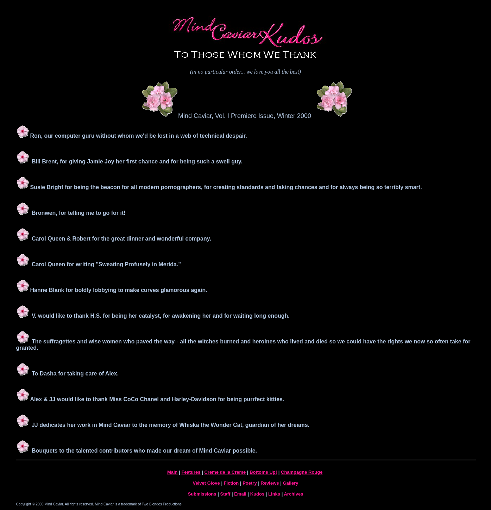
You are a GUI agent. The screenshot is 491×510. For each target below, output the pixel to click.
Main (172, 472)
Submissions (202, 494)
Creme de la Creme (225, 472)
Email (240, 494)
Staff (225, 494)
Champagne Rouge (301, 472)
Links (275, 494)
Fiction (231, 483)
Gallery (290, 483)
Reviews (270, 483)
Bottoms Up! (263, 472)
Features (190, 472)
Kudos (257, 494)
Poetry (250, 483)
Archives (293, 494)
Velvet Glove (206, 483)
